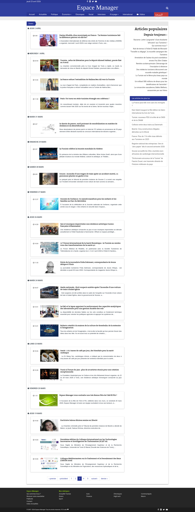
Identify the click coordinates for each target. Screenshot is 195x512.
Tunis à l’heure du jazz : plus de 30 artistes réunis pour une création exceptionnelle (89, 370)
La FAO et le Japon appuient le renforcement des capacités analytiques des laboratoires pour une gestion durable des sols (90, 307)
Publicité (30, 499)
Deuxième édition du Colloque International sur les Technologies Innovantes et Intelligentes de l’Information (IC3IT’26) (88, 440)
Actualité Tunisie (65, 494)
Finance (89, 496)
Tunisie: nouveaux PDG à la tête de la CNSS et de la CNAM (148, 118)
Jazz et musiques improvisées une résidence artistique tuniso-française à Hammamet (87, 225)
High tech (117, 496)
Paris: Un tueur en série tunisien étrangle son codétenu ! (84, 98)
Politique (54, 14)
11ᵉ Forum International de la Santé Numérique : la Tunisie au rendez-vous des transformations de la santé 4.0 (90, 244)
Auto (88, 494)
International (127, 14)
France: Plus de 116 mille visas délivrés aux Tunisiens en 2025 (147, 137)
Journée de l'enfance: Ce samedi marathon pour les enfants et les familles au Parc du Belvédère (88, 200)
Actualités (43, 14)
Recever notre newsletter (35, 496)
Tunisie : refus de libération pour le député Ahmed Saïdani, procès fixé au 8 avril (90, 61)
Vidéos (141, 14)
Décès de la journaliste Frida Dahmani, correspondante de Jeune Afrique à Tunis (88, 263)
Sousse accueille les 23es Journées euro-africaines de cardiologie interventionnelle (148, 152)
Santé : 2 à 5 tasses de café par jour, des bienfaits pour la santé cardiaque (87, 351)
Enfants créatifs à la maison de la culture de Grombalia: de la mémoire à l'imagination (90, 326)
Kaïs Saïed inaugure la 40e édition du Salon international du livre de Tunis (148, 111)
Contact (29, 501)
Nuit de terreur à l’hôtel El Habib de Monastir (150, 49)
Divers (30, 24)
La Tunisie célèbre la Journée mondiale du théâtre (81, 148)
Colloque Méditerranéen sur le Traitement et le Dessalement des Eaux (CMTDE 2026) (90, 459)
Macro (143, 496)
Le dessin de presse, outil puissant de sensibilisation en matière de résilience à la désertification (88, 124)
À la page (114, 14)
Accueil (32, 14)
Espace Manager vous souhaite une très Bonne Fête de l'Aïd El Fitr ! (88, 395)
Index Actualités (32, 504)
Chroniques (79, 14)
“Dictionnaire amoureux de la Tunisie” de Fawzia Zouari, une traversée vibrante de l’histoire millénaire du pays (147, 161)
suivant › (94, 479)
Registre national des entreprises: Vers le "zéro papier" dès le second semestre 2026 (148, 145)
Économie (66, 14)
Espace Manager (97, 7)
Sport (61, 499)
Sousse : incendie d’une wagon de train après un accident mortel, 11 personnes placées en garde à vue (88, 175)
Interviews (102, 14)
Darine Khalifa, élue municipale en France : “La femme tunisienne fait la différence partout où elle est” (90, 36)
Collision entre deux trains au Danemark (147, 125)
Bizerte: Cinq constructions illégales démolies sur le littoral (145, 130)
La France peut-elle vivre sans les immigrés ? (148, 104)
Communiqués (146, 494)
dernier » (104, 479)
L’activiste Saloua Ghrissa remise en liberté (78, 420)
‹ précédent (63, 479)
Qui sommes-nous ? (159, 46)
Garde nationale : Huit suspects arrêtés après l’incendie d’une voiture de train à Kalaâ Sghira (90, 288)
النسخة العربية (159, 15)
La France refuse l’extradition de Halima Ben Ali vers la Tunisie (87, 79)
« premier (52, 479)
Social (91, 14)
